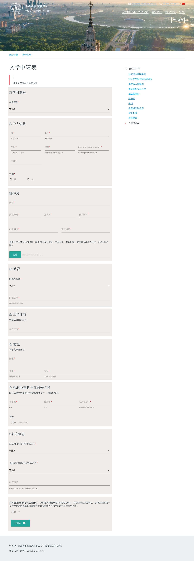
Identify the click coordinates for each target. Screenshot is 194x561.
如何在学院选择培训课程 (140, 79)
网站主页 (13, 55)
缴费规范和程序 (136, 108)
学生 (182, 11)
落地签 (131, 98)
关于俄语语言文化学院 (135, 11)
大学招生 (157, 11)
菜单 (178, 20)
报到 (130, 103)
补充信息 (13, 482)
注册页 (21, 523)
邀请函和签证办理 (137, 89)
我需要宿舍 (19, 422)
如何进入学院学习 (137, 74)
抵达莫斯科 (133, 93)
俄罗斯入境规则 (136, 84)
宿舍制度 (132, 113)
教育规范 (132, 118)
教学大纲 (170, 11)
